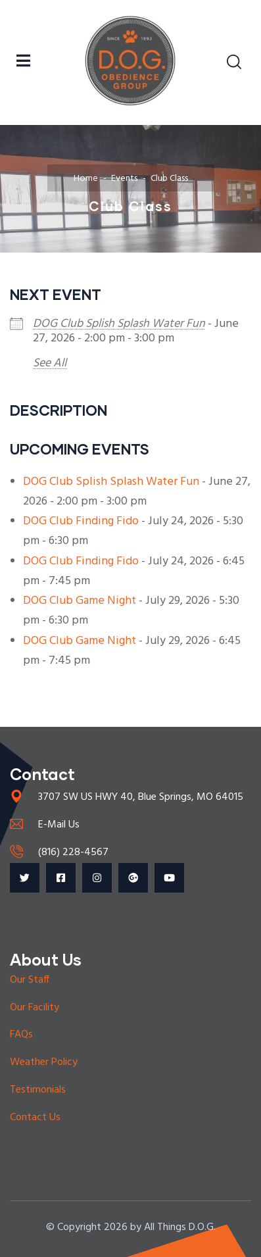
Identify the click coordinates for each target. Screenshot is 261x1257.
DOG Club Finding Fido (81, 521)
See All (49, 363)
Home (86, 178)
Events (124, 178)
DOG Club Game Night (79, 600)
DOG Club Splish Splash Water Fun (119, 323)
